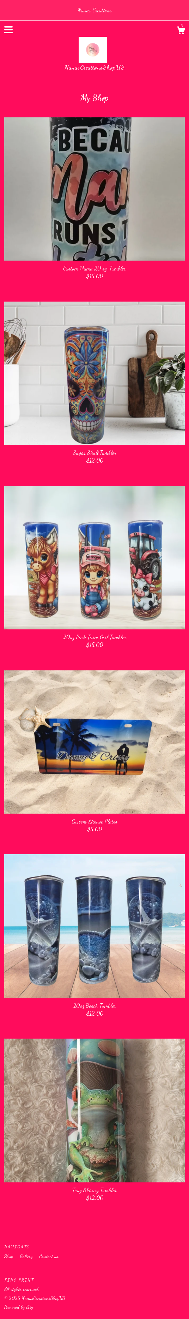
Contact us (48, 1256)
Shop (9, 1256)
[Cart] (181, 31)
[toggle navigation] (8, 29)
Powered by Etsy (18, 1307)
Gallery (27, 1256)
